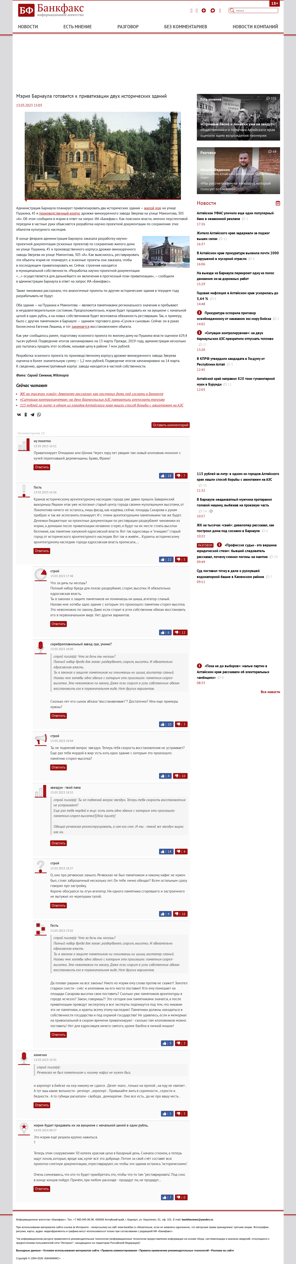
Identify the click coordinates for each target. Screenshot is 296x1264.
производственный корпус (59, 213)
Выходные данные (28, 1250)
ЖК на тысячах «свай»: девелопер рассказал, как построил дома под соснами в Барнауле (91, 393)
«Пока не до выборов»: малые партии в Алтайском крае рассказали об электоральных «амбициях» (233, 672)
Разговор (128, 26)
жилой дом (152, 208)
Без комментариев (185, 26)
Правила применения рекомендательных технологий (174, 1250)
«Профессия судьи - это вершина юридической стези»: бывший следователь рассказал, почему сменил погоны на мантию (237, 551)
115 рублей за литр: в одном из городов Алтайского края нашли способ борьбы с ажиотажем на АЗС (102, 405)
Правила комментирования (119, 1250)
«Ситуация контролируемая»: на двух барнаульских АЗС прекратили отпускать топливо (92, 399)
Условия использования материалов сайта (71, 1250)
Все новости (270, 692)
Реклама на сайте (222, 1250)
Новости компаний (255, 26)
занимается (80, 326)
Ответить (42, 467)
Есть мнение (77, 26)
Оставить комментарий (170, 425)
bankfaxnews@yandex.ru (197, 1219)
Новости (28, 26)
